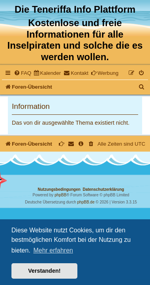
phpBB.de (86, 202)
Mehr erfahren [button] (53, 250)
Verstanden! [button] (44, 271)
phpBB (60, 195)
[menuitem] (22, 73)
